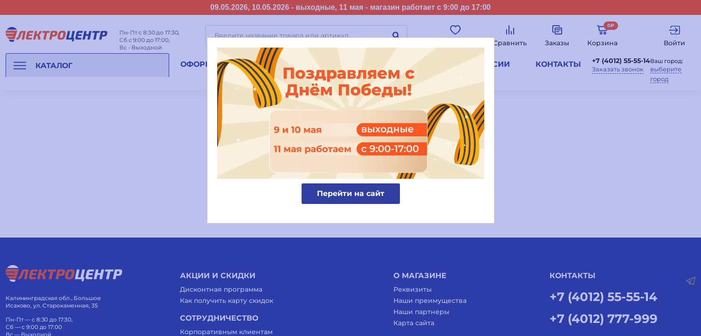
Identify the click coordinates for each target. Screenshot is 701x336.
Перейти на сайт (351, 193)
